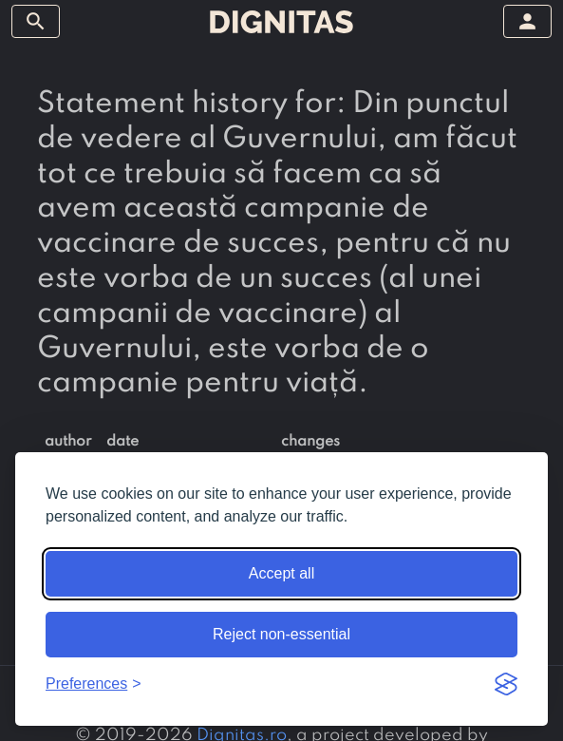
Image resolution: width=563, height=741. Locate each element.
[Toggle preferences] (93, 684)
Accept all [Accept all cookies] (281, 573)
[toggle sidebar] (35, 21)
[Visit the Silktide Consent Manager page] (506, 684)
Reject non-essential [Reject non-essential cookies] (281, 634)
